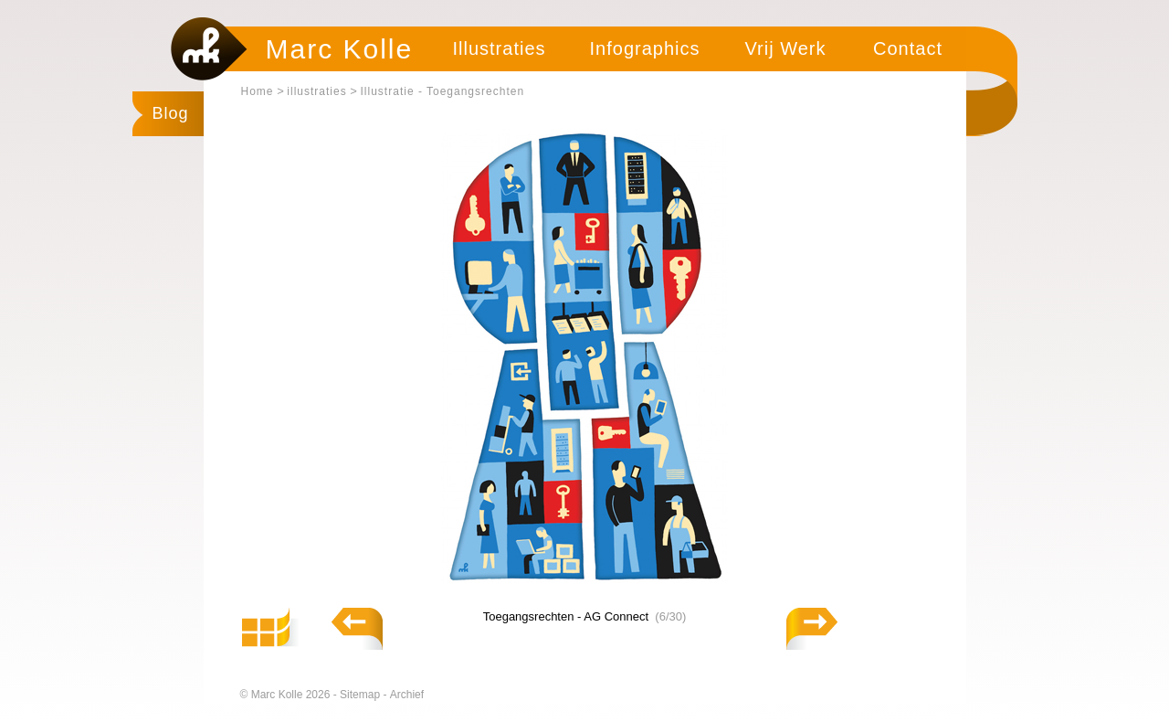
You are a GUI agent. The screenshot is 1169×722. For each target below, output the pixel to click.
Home (257, 91)
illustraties (316, 91)
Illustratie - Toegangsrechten (443, 91)
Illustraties (498, 48)
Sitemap (361, 694)
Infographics (645, 48)
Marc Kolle (340, 49)
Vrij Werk (786, 48)
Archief (407, 694)
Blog (171, 113)
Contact (908, 48)
